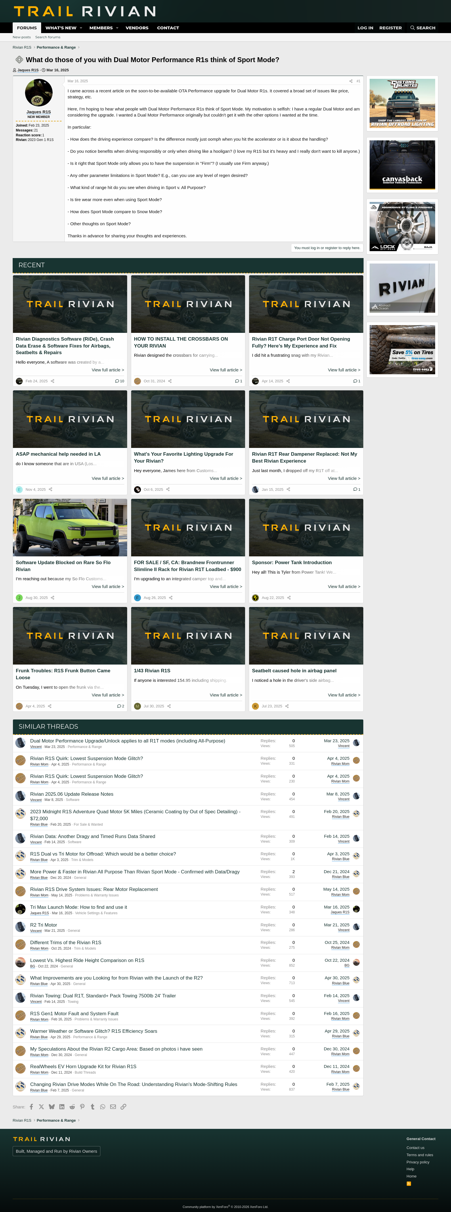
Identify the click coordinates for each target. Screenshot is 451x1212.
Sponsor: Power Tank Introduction (292, 562)
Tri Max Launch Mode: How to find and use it (78, 907)
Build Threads (85, 1072)
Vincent (36, 747)
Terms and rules (420, 1155)
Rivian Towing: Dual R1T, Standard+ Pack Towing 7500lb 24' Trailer (103, 996)
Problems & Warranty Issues (97, 895)
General (80, 878)
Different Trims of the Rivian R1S (65, 942)
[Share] (351, 81)
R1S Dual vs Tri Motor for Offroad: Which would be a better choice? (103, 854)
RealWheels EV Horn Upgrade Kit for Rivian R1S (83, 1066)
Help (410, 1169)
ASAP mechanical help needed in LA (58, 454)
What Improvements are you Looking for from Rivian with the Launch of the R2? (116, 978)
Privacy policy (418, 1162)
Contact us (416, 1148)
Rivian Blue (39, 824)
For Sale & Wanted (88, 824)
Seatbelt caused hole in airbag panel (294, 670)
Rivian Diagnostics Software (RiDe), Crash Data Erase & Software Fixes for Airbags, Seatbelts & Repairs (65, 346)
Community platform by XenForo (225, 1207)
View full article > (108, 369)
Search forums (47, 37)
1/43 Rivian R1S (152, 670)
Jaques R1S (28, 70)
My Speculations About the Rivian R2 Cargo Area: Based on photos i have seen (116, 1049)
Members (101, 27)
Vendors (137, 27)
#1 (358, 81)
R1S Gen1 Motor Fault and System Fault (74, 1013)
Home (412, 1176)
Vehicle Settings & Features (96, 913)
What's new (61, 27)
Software (72, 800)
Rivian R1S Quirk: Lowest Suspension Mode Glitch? (86, 758)
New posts (22, 37)
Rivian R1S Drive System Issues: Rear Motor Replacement (94, 889)
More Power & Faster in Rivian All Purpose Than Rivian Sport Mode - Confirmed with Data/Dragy (135, 872)
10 (119, 381)
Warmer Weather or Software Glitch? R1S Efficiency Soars (93, 1031)
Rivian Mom (39, 764)
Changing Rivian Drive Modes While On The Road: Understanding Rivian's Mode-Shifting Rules (133, 1084)
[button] (81, 27)
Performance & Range (85, 747)
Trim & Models (82, 860)
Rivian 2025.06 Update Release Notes (71, 794)
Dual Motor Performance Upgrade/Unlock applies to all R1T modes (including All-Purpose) (127, 741)
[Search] (422, 27)
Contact (168, 27)
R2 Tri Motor (43, 925)
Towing (73, 1002)
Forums (27, 27)
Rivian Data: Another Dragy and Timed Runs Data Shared (92, 836)
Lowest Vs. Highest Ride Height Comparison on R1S (87, 960)
